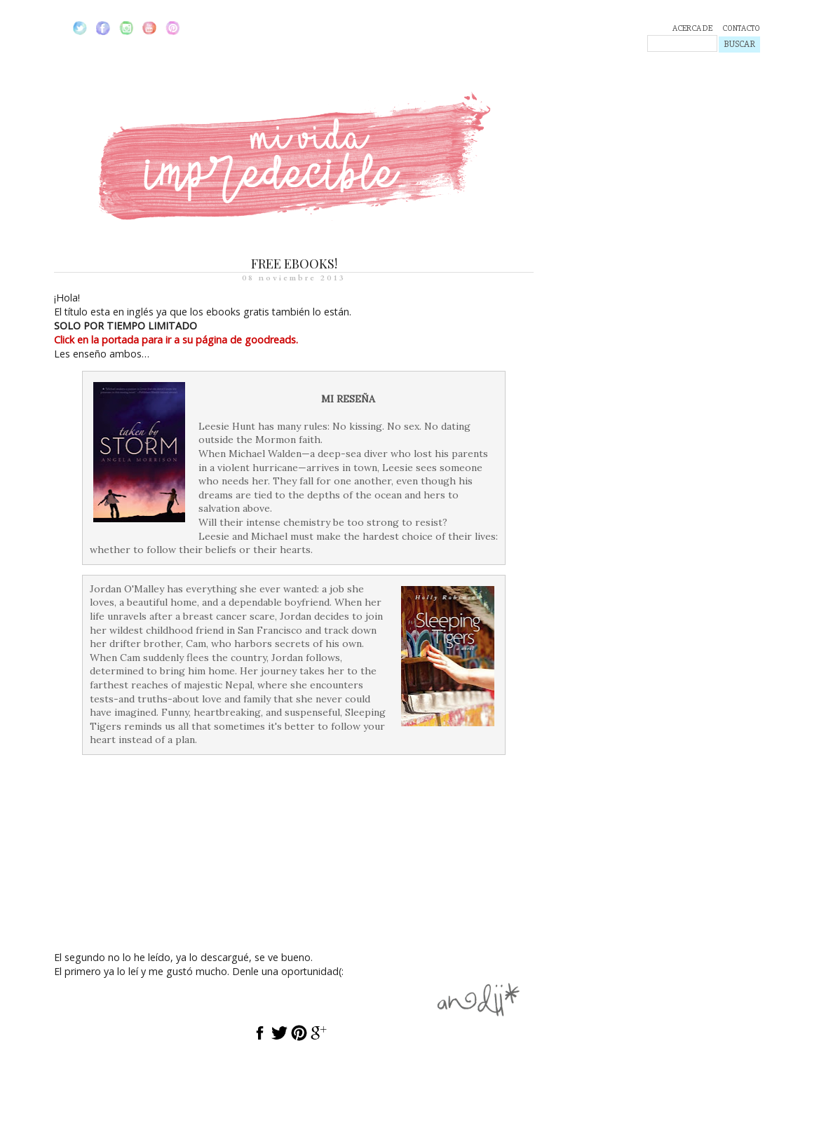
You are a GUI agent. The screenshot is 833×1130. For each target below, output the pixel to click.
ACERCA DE (692, 28)
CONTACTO (741, 28)
